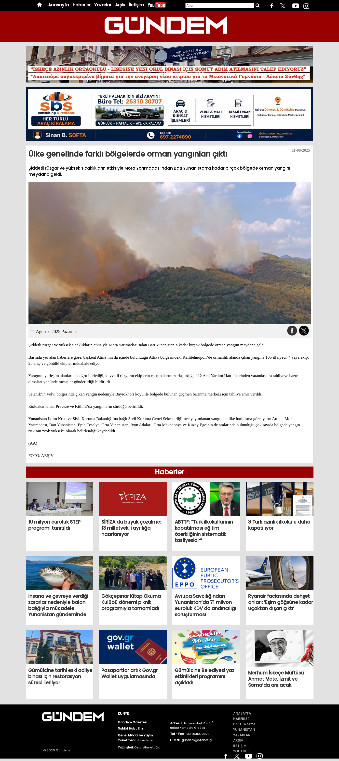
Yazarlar (102, 5)
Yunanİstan (244, 729)
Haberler (82, 5)
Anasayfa (58, 5)
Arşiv (120, 5)
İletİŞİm (239, 745)
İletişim (136, 5)
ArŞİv (238, 740)
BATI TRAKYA (244, 724)
